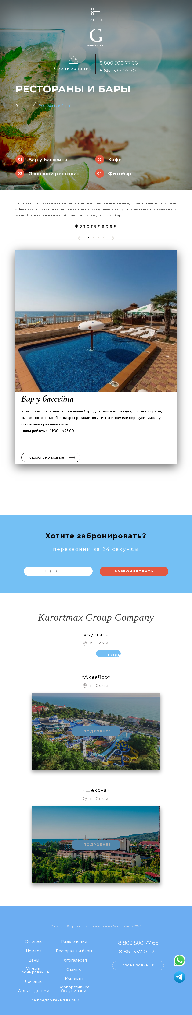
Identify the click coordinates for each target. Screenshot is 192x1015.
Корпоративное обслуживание (74, 989)
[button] (88, 237)
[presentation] (79, 238)
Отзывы (74, 970)
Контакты (74, 979)
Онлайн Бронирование (34, 970)
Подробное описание (45, 457)
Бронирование (73, 68)
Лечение (34, 982)
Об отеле (34, 942)
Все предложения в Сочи (54, 1000)
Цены (33, 960)
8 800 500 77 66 (119, 63)
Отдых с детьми (33, 991)
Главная (21, 106)
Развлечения (74, 942)
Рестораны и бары (54, 106)
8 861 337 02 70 (118, 71)
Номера (33, 951)
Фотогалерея (74, 960)
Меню (96, 19)
